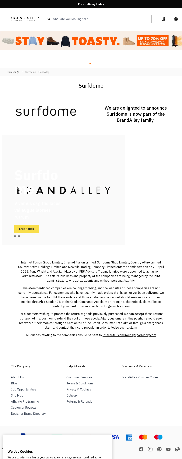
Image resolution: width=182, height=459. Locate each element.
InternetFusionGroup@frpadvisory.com (129, 335)
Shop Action (26, 229)
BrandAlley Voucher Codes (140, 377)
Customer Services (79, 377)
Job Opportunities (23, 389)
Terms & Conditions (79, 383)
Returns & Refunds (79, 401)
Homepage (13, 72)
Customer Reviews (24, 407)
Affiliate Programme (25, 401)
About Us (17, 377)
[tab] (15, 236)
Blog (14, 383)
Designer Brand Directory (28, 413)
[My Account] (164, 19)
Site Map (17, 395)
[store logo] (25, 19)
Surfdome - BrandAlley (37, 72)
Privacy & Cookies (78, 389)
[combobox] (98, 19)
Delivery (72, 395)
